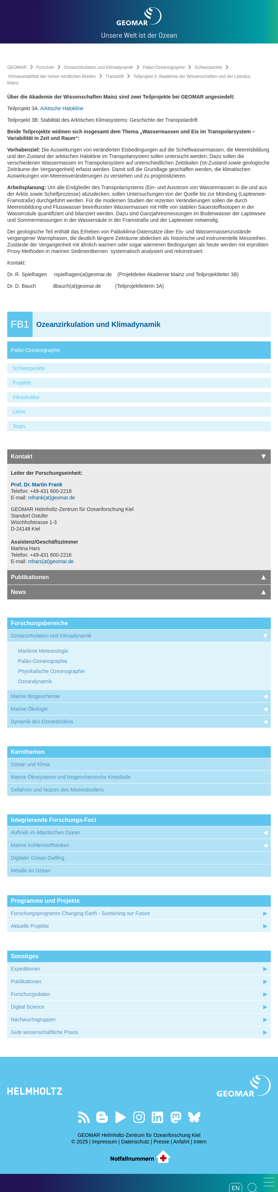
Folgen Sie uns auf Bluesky (194, 1117)
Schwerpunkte (208, 67)
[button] (269, 1182)
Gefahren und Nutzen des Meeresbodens (57, 790)
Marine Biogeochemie (35, 696)
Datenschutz (135, 1142)
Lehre (19, 412)
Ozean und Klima (30, 764)
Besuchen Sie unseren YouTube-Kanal (120, 1117)
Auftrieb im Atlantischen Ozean (45, 832)
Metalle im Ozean (30, 870)
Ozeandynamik (35, 681)
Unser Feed (83, 1117)
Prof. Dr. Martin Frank (36, 484)
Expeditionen (25, 969)
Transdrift (114, 76)
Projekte (22, 383)
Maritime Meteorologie (43, 651)
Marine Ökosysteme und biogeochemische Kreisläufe (71, 777)
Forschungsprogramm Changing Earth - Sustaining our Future (80, 913)
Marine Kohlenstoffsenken (40, 845)
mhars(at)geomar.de (50, 561)
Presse (161, 1142)
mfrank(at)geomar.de (51, 498)
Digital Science (28, 1007)
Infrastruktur (26, 397)
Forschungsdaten (30, 994)
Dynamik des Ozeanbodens (42, 721)
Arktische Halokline (61, 108)
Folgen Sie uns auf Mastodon (175, 1117)
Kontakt (138, 456)
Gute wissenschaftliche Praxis (44, 1032)
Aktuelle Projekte (30, 926)
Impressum (104, 1142)
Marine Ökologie (29, 709)
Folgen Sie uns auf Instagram (139, 1117)
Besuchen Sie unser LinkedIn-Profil (157, 1117)
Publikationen (138, 577)
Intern (200, 1142)
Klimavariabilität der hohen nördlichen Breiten (52, 76)
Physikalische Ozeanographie (51, 671)
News (138, 592)
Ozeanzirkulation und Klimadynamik (98, 67)
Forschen (45, 67)
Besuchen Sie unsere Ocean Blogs (102, 1117)
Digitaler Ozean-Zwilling (37, 858)
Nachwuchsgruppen (33, 1019)
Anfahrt (181, 1142)
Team (19, 426)
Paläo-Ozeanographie (164, 67)
